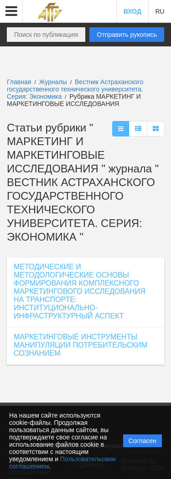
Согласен (142, 440)
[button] (11, 11)
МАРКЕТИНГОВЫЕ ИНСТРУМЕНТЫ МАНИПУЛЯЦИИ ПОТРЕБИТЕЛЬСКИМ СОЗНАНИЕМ (80, 345)
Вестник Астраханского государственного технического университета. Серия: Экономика (75, 89)
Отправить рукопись (127, 34)
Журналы (53, 82)
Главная (19, 82)
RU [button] (159, 11)
